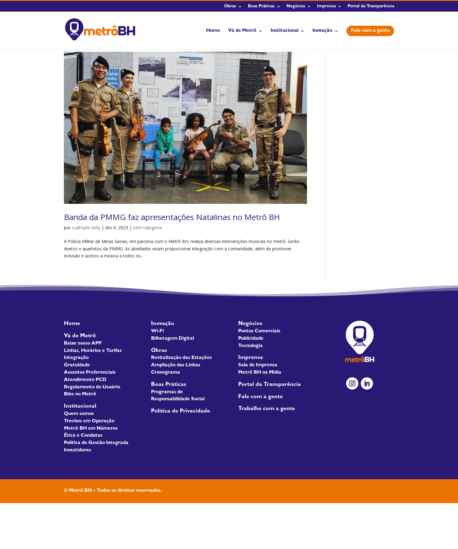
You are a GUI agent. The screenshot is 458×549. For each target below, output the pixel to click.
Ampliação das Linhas (175, 365)
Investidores (77, 450)
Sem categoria (147, 227)
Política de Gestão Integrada (96, 443)
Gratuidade (77, 365)
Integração (76, 358)
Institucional (284, 31)
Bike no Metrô (80, 394)
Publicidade (251, 338)
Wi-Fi (157, 331)
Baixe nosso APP (83, 343)
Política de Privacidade (180, 411)
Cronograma (165, 372)
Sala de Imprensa (257, 365)
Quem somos (79, 414)
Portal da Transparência (371, 6)
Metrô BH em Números (91, 428)
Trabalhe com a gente (266, 409)
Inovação (322, 31)
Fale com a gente (370, 30)
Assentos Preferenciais (90, 372)
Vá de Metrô (242, 31)
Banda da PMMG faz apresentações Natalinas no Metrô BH (172, 216)
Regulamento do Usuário (92, 387)
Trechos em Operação (89, 421)
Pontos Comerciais (259, 331)
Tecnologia (250, 346)
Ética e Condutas (83, 435)
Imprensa (326, 6)
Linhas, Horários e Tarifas (93, 351)
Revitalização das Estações (181, 358)
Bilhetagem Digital (172, 338)
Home (213, 31)
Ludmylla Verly (86, 227)
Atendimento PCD (85, 380)
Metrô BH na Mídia (259, 372)
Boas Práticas (261, 6)
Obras (230, 6)
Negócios (295, 6)
